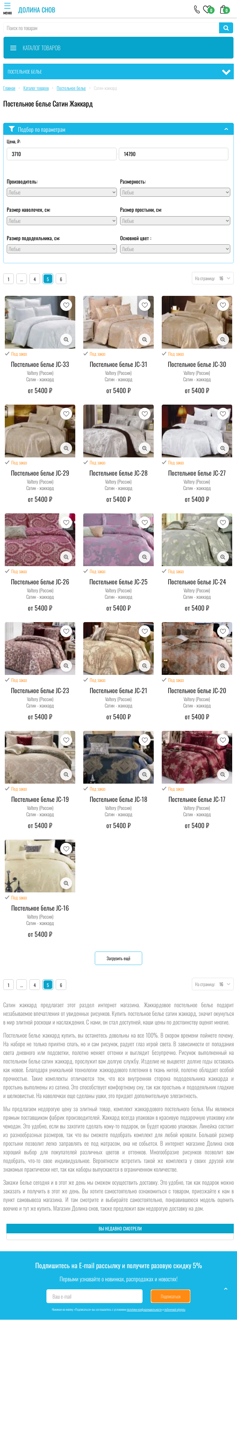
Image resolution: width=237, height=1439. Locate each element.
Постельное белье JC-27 (197, 473)
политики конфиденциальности (144, 1309)
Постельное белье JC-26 (40, 581)
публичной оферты (174, 1309)
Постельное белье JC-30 (197, 364)
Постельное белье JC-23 (40, 690)
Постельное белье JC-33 (40, 364)
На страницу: (203, 278)
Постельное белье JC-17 (196, 799)
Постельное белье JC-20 (197, 690)
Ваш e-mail (62, 1296)
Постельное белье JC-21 (118, 690)
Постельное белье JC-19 (40, 799)
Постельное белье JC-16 (40, 908)
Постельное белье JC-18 (118, 799)
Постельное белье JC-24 (197, 581)
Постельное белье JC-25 (118, 581)
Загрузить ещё (118, 958)
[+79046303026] (197, 9)
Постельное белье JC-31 (118, 364)
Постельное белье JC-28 (118, 473)
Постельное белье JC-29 (40, 473)
